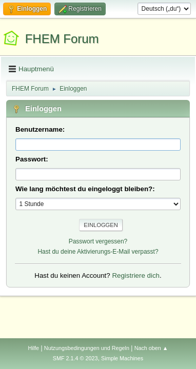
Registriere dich (136, 275)
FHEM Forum (62, 39)
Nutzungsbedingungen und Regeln (86, 348)
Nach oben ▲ (151, 348)
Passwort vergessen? (98, 241)
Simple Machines (122, 358)
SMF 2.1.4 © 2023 (75, 358)
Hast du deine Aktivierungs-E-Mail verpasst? (97, 251)
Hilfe (33, 348)
